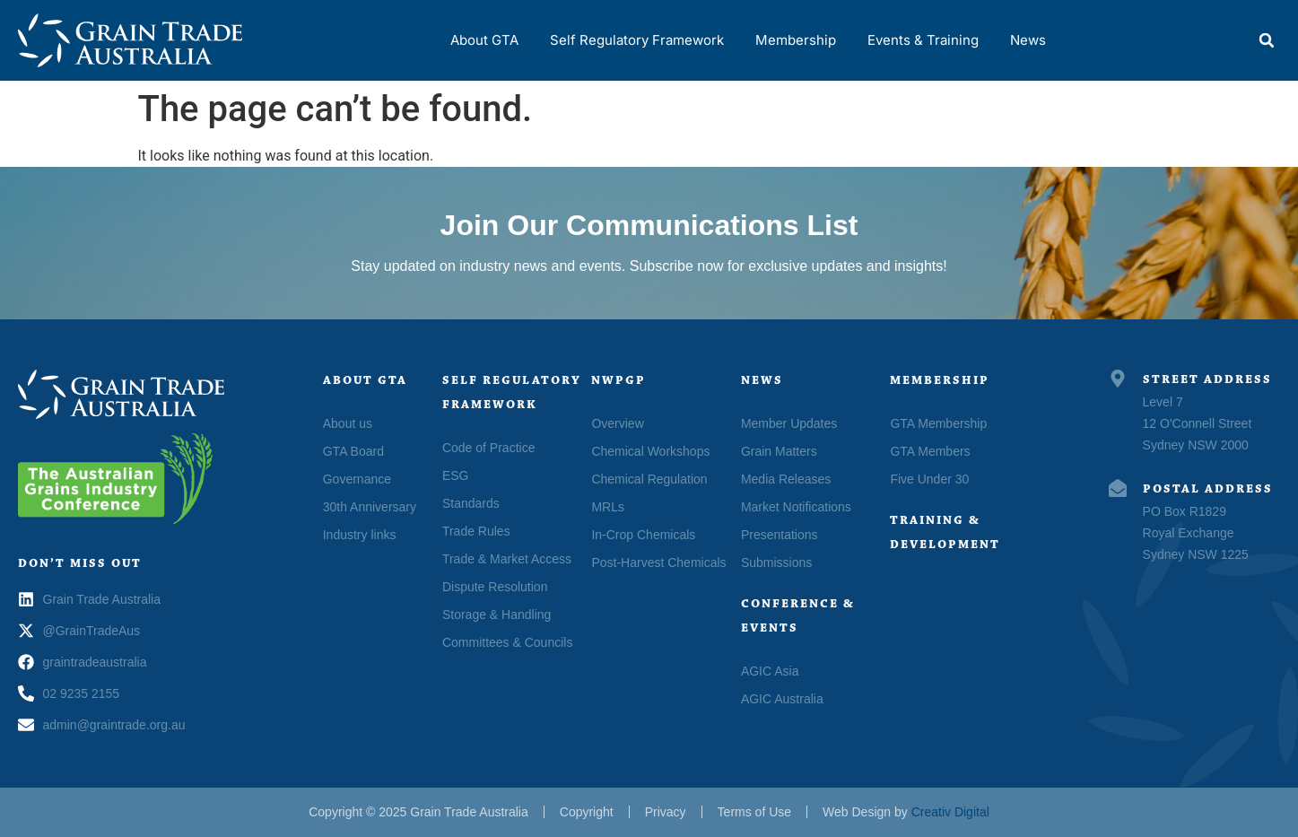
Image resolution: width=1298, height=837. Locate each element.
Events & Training (923, 39)
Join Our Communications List (649, 225)
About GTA (484, 39)
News (1028, 39)
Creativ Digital (950, 812)
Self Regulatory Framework (637, 39)
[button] (1266, 40)
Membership (795, 39)
